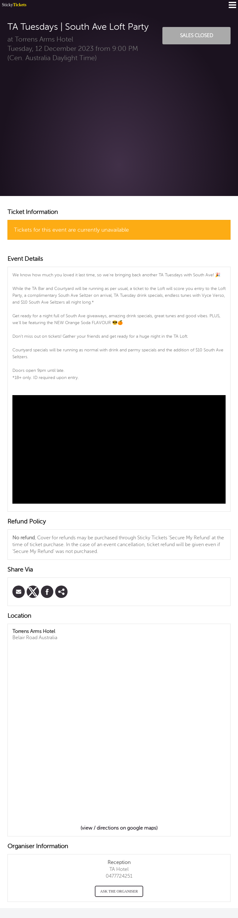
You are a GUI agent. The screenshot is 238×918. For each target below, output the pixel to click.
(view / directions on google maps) (119, 828)
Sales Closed (196, 35)
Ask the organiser (119, 891)
